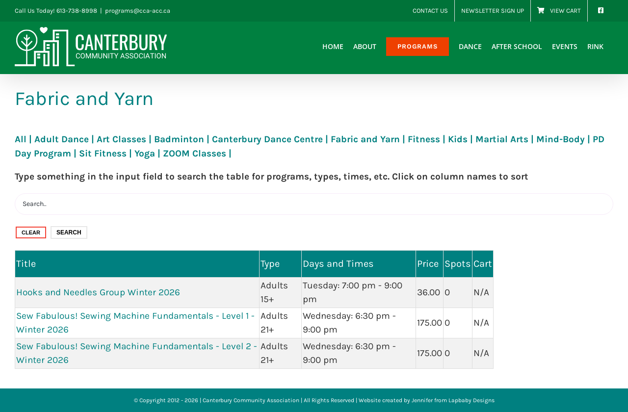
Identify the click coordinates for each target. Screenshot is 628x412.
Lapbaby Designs (471, 400)
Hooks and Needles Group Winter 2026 (98, 292)
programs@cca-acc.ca (137, 10)
